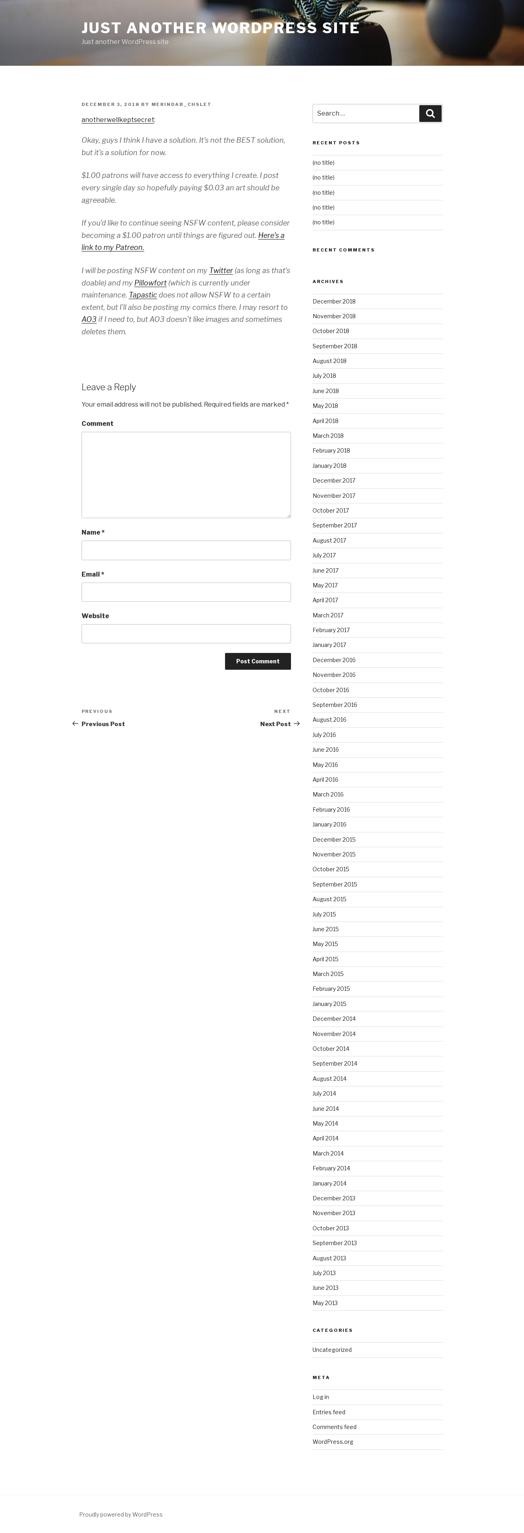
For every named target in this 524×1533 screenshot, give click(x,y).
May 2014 (325, 1123)
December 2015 (334, 839)
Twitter (221, 270)
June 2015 (326, 929)
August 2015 (330, 899)
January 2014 (330, 1183)
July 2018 (324, 375)
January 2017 (329, 644)
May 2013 (325, 1302)
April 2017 (325, 600)
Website (95, 616)
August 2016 (330, 719)
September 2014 (335, 1063)
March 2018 (328, 435)
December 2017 (334, 480)
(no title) (324, 162)
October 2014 (331, 1048)
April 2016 (326, 779)
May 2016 (325, 764)
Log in (321, 1396)
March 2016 (328, 794)
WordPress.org (333, 1441)
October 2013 (331, 1228)
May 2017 (325, 585)
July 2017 (324, 555)
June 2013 (326, 1287)
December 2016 (334, 660)
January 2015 (330, 1003)
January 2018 (330, 465)
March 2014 (328, 1153)
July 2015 (324, 914)
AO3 (89, 319)
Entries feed (329, 1412)
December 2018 (334, 301)
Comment (98, 423)
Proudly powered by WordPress (121, 1514)
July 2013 (324, 1273)
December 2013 (334, 1198)
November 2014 (334, 1033)
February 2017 (331, 630)
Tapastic (143, 295)
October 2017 (331, 510)
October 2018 (331, 330)
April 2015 (326, 959)
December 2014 (334, 1018)
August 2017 (329, 540)
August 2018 (330, 360)
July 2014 (324, 1093)
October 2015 (331, 869)
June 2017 (326, 570)
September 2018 (335, 346)
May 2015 (325, 943)
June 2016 (326, 749)
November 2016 (334, 674)
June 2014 (326, 1108)
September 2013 (335, 1243)
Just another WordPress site (221, 28)
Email (93, 574)
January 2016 (330, 824)
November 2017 (334, 495)
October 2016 (331, 690)
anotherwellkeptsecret (118, 120)
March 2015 (328, 973)
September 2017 (335, 525)
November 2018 (334, 316)
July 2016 (324, 734)
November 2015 (334, 854)
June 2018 (326, 390)
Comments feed (335, 1426)
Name (93, 532)
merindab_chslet (181, 104)
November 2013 (334, 1213)
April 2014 (326, 1138)
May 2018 (325, 405)
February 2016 (331, 809)
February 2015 (331, 988)
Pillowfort (150, 283)
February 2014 (331, 1168)
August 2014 (330, 1078)
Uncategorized (332, 1349)
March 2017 (328, 615)
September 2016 (335, 704)
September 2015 (335, 884)
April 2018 (326, 420)
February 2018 (331, 450)
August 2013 (329, 1258)
